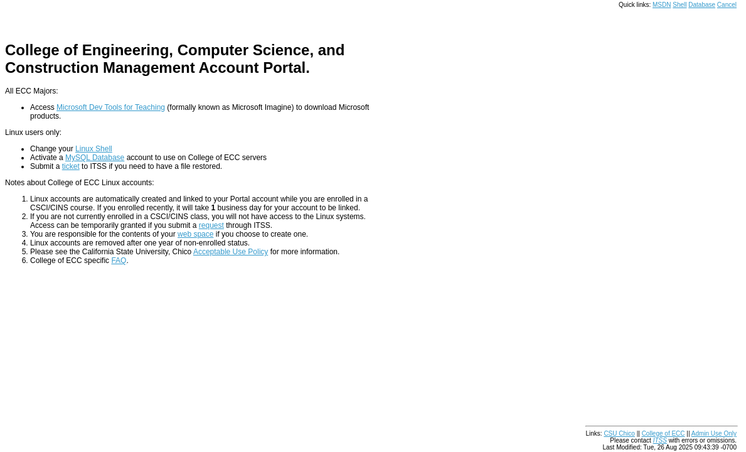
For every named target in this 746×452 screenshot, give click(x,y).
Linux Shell (93, 148)
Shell (679, 4)
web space (195, 234)
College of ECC (663, 433)
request (211, 225)
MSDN (662, 4)
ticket (71, 166)
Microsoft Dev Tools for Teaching (110, 107)
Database (701, 4)
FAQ (118, 260)
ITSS (660, 440)
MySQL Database (94, 157)
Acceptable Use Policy (230, 251)
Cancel (727, 4)
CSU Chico (619, 433)
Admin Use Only (714, 433)
